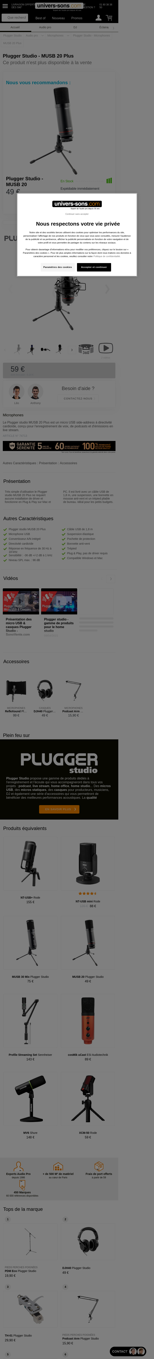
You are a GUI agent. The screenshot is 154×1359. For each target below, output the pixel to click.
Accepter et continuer (94, 267)
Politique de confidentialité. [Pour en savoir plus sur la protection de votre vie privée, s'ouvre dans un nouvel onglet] (107, 256)
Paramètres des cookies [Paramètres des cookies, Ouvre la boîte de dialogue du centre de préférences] (57, 267)
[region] (77, 235)
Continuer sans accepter (77, 214)
